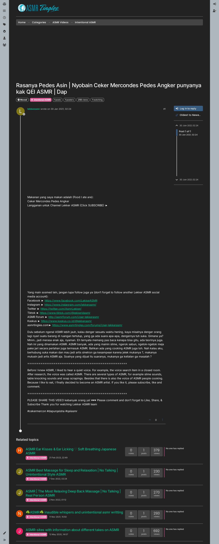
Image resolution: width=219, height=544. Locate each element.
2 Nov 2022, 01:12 (57, 499)
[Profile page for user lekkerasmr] (20, 111)
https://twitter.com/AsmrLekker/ (61, 308)
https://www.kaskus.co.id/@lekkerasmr (66, 321)
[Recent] (4, 17)
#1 (164, 109)
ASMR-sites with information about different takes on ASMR (72, 530)
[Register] (214, 11)
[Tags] (4, 24)
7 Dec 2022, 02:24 (58, 478)
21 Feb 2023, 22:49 (58, 457)
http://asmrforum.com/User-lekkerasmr (73, 317)
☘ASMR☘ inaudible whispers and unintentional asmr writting (74, 512)
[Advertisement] (109, 54)
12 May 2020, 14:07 (58, 534)
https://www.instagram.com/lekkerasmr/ (70, 304)
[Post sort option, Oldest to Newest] (188, 115)
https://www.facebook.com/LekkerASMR (71, 300)
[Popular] (4, 31)
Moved (22, 99)
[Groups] (4, 45)
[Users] (4, 38)
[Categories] (4, 11)
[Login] (214, 4)
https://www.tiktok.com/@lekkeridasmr (65, 312)
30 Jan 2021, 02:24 (61, 109)
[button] (4, 533)
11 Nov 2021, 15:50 (58, 517)
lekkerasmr (33, 109)
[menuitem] (214, 4)
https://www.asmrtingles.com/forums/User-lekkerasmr (87, 325)
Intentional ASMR (41, 99)
